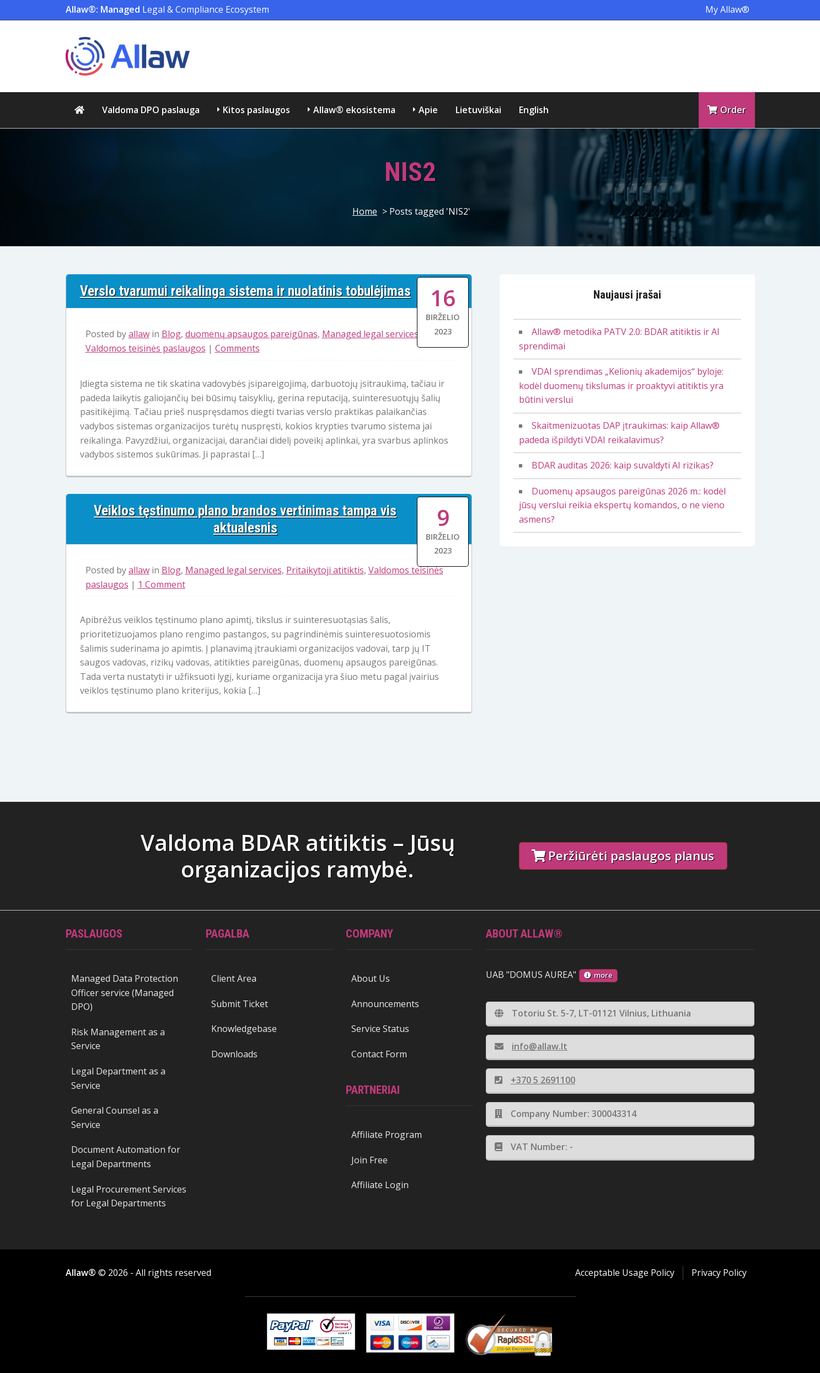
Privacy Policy (719, 1272)
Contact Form (379, 1054)
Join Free (369, 1160)
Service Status (380, 1029)
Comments (237, 348)
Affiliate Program (386, 1135)
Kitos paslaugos (256, 110)
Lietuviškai (478, 110)
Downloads (234, 1054)
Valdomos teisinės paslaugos (145, 348)
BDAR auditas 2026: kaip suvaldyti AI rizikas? (623, 465)
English (534, 110)
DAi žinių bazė (711, 56)
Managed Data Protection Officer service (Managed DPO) (124, 992)
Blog (171, 334)
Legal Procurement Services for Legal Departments (128, 1196)
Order (727, 110)
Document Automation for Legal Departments (125, 1156)
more (598, 975)
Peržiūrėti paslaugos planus (623, 855)
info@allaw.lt (531, 1046)
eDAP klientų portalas (592, 56)
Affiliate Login (380, 1185)
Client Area (233, 978)
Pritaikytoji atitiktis (325, 570)
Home (364, 211)
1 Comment (161, 584)
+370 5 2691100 (535, 1080)
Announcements (385, 1004)
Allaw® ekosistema (354, 110)
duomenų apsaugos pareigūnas (251, 334)
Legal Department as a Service (118, 1078)
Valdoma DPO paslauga (151, 110)
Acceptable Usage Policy (624, 1272)
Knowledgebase (244, 1029)
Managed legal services (370, 334)
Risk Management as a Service (118, 1039)
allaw (138, 334)
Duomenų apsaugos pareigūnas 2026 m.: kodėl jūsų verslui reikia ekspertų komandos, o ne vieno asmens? (622, 505)
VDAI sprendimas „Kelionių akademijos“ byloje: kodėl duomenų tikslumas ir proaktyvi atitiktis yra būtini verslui (621, 385)
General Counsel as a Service (114, 1117)
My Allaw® (727, 9)
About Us (370, 978)
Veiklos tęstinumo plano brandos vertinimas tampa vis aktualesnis (245, 519)
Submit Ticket (239, 1004)
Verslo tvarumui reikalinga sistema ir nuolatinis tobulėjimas (245, 291)
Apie (428, 110)
